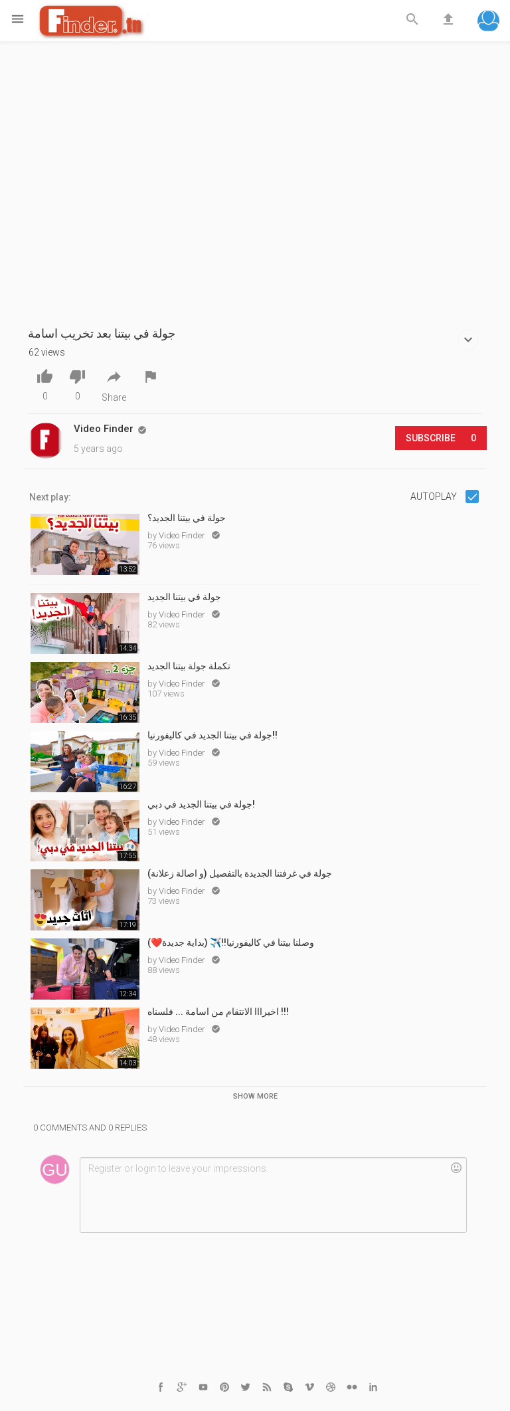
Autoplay (434, 496)
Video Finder (183, 535)
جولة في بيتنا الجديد (184, 597)
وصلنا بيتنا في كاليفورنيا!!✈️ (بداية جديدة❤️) (230, 942)
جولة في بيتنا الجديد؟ (186, 517)
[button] (488, 22)
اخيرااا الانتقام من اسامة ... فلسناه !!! (218, 1011)
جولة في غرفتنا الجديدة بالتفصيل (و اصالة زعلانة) (239, 873)
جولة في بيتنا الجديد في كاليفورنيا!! (212, 735)
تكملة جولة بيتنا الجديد (188, 666)
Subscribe (441, 438)
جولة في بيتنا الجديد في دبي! (201, 804)
